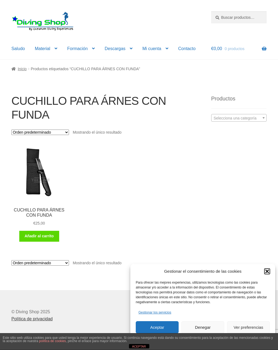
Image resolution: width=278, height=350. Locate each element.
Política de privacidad (32, 319)
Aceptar (157, 327)
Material (42, 48)
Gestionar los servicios (154, 312)
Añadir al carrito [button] (38, 236)
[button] (267, 271)
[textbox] (238, 118)
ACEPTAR (139, 346)
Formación (77, 48)
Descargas (115, 48)
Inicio (22, 69)
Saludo (18, 48)
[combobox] (239, 118)
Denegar (203, 327)
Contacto (186, 48)
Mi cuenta (151, 48)
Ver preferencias (248, 327)
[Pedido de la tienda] (40, 132)
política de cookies (52, 341)
